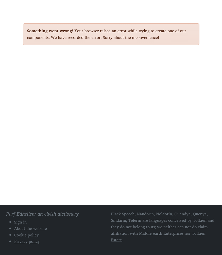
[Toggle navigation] (193, 7)
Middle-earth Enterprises (161, 233)
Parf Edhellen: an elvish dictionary (40, 7)
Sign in (20, 222)
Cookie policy (26, 235)
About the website (30, 228)
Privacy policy (27, 241)
